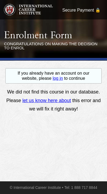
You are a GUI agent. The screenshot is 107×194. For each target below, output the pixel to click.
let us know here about (46, 100)
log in (58, 78)
